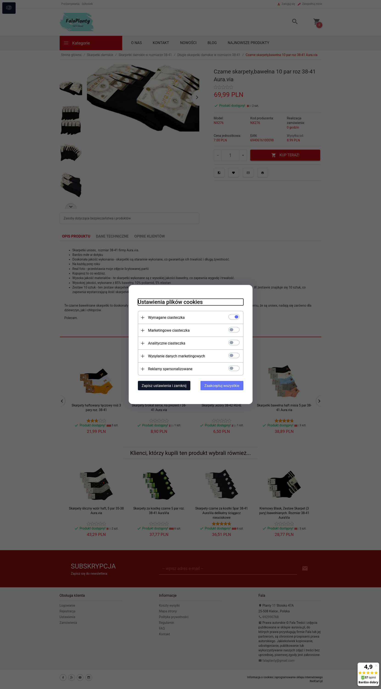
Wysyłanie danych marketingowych (176, 356)
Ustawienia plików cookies (170, 302)
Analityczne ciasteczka (166, 343)
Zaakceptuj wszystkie (221, 386)
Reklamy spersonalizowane (170, 369)
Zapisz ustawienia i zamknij (164, 386)
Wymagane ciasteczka (166, 317)
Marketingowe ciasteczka (169, 330)
